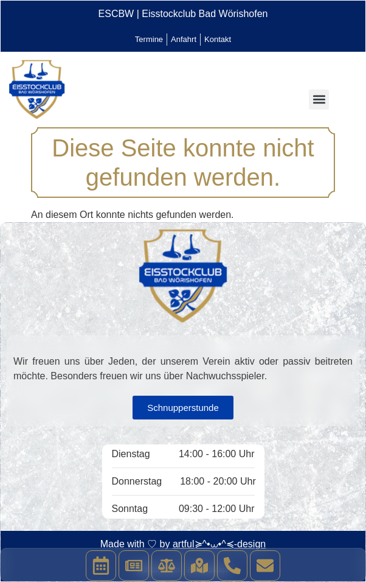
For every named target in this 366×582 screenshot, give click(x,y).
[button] (319, 99)
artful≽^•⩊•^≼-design (219, 544)
